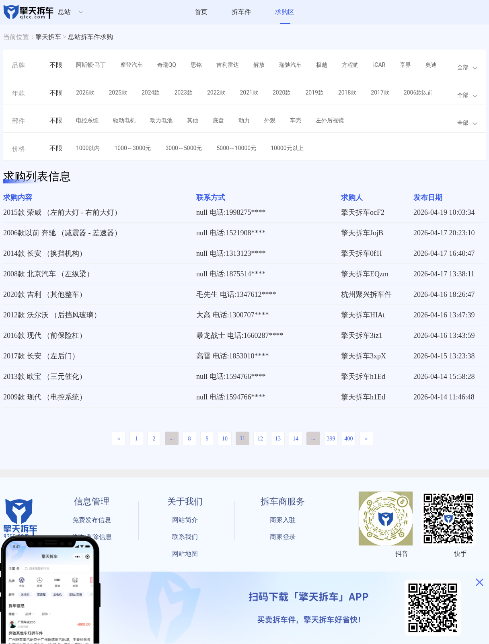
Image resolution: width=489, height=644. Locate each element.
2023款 (183, 92)
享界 (405, 65)
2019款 (314, 92)
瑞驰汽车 (290, 65)
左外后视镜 (330, 120)
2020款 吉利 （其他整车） (44, 294)
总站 (64, 11)
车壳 (295, 120)
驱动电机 (124, 120)
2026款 (85, 92)
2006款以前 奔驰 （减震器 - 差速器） (62, 233)
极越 (321, 65)
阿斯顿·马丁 (91, 65)
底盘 (218, 120)
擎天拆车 (48, 36)
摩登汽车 (131, 65)
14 (295, 439)
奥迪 (431, 65)
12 (260, 439)
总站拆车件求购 (90, 36)
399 (331, 439)
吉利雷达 (227, 65)
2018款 (347, 92)
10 (225, 439)
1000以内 (88, 148)
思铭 (196, 65)
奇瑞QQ (166, 65)
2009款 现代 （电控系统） (44, 397)
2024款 (151, 92)
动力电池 (161, 120)
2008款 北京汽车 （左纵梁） (48, 274)
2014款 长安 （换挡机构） (44, 253)
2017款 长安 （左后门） (41, 356)
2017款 (380, 92)
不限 (55, 65)
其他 (192, 120)
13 (278, 439)
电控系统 (87, 120)
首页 (201, 11)
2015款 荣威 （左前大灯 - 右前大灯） (62, 212)
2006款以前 (418, 92)
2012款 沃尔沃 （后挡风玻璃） (52, 315)
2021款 (249, 92)
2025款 (118, 92)
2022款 (216, 92)
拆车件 (241, 11)
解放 (259, 65)
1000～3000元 (132, 148)
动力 (244, 120)
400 (349, 439)
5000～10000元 (236, 148)
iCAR (379, 65)
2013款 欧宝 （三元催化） (44, 376)
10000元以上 (287, 148)
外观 (269, 120)
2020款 (282, 92)
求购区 (284, 11)
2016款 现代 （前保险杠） (44, 335)
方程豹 (350, 65)
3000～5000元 (183, 148)
